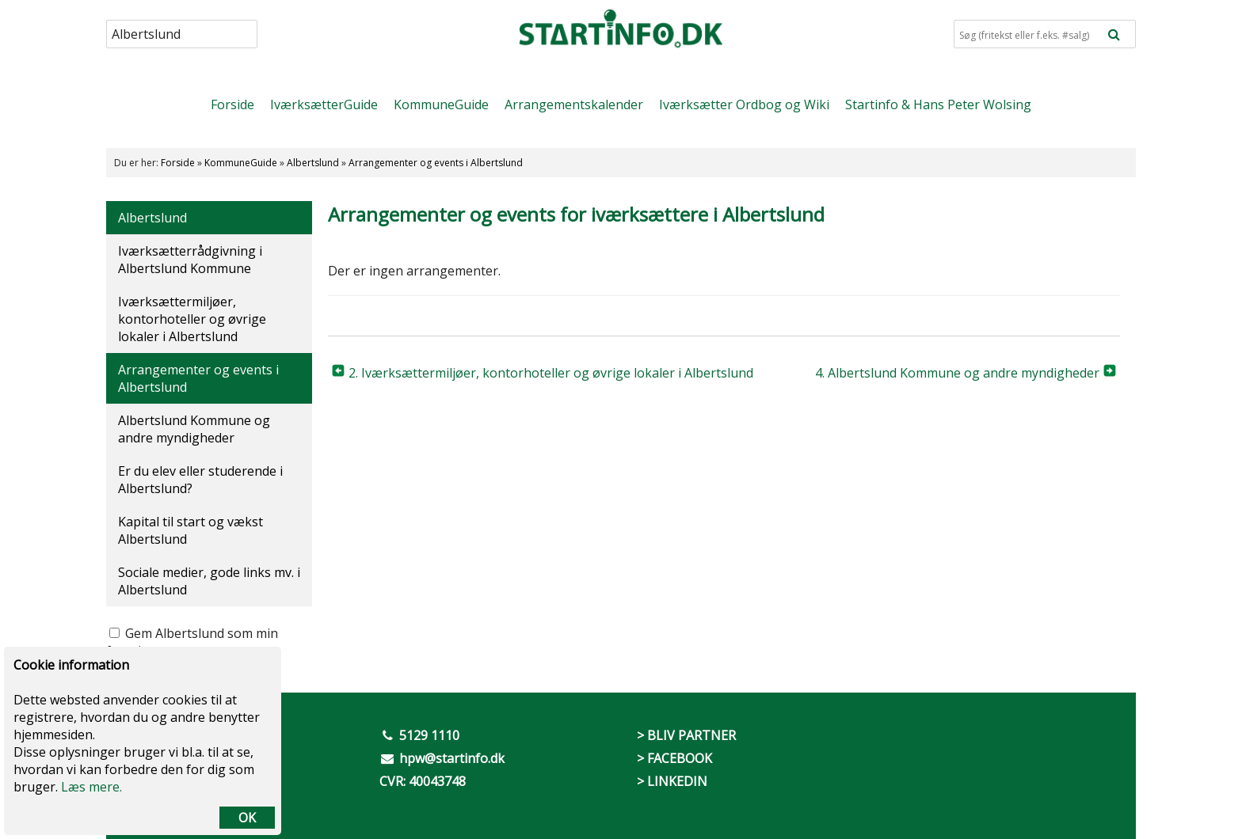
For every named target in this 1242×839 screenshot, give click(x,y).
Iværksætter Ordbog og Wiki (744, 104)
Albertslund (313, 162)
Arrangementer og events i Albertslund (436, 162)
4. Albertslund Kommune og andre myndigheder (957, 373)
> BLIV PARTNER (686, 735)
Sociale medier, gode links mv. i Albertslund (209, 581)
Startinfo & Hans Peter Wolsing (938, 104)
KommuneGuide (441, 104)
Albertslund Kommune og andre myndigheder (194, 429)
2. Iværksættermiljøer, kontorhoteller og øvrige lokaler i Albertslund (551, 373)
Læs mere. (91, 786)
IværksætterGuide (324, 104)
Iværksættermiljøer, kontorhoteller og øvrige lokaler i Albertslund (192, 319)
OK (247, 817)
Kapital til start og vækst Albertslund (190, 530)
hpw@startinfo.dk (452, 758)
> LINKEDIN (672, 781)
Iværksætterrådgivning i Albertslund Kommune (190, 259)
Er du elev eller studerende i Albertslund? (200, 479)
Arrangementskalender (574, 104)
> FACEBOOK (674, 758)
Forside (232, 104)
